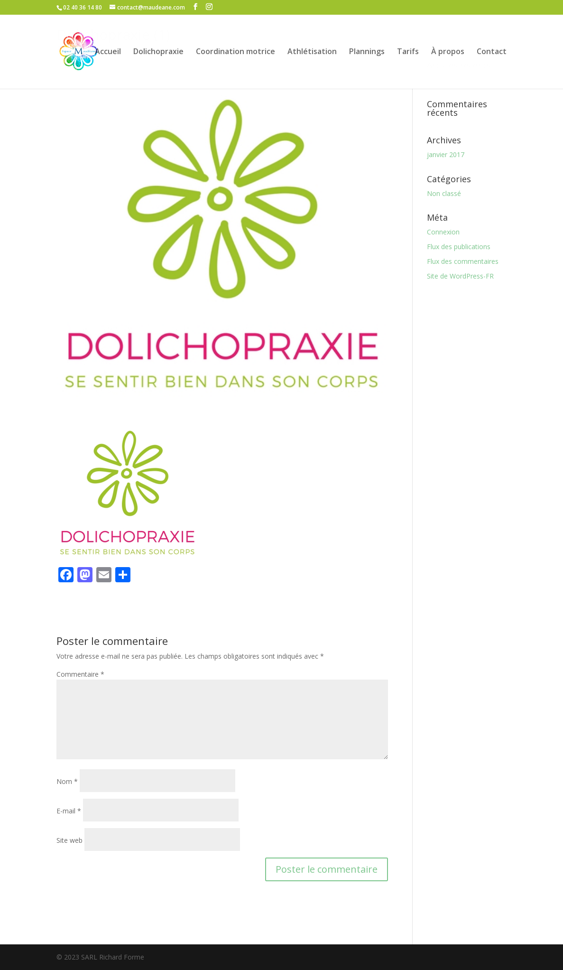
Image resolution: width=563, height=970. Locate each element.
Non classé (444, 193)
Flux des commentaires (462, 261)
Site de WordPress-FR (460, 275)
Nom (67, 781)
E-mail (68, 810)
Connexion (443, 231)
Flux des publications (458, 246)
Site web (69, 840)
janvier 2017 (445, 154)
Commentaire (80, 674)
